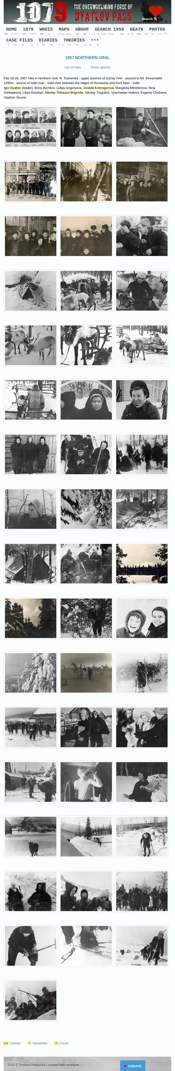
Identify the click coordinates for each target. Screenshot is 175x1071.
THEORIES (74, 40)
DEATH (136, 29)
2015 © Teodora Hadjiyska (26, 1065)
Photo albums (100, 67)
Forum (63, 1043)
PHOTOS (157, 29)
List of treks (73, 67)
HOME (11, 29)
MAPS (64, 29)
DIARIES (48, 40)
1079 (28, 29)
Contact (15, 1043)
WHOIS (46, 29)
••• (95, 40)
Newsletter (40, 1043)
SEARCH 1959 (109, 29)
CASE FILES (19, 40)
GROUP (82, 29)
